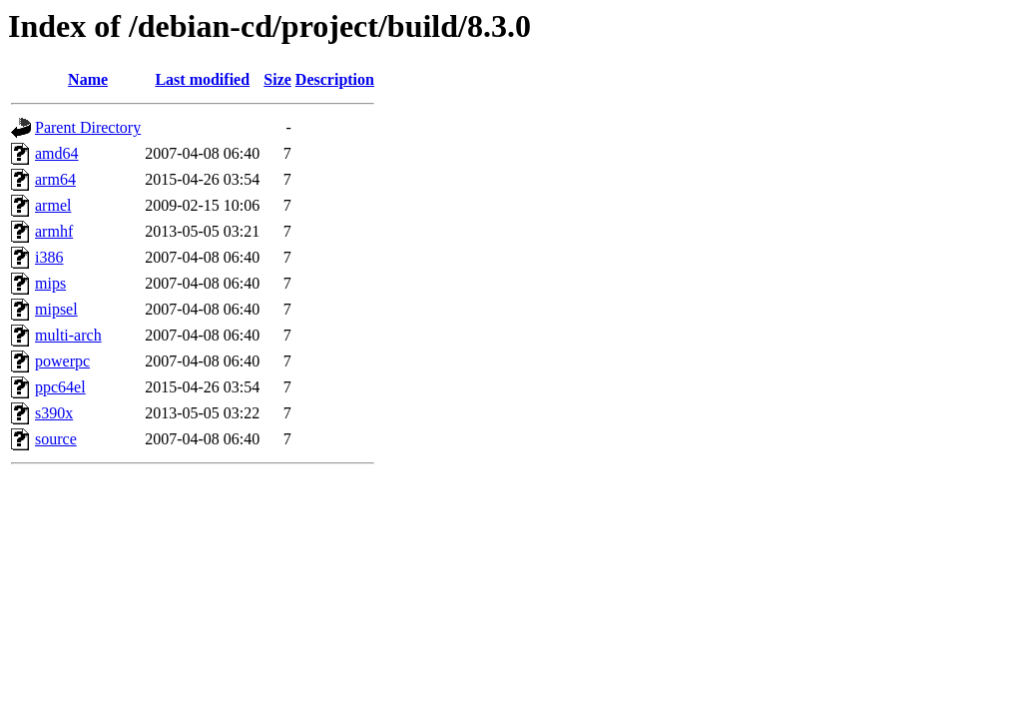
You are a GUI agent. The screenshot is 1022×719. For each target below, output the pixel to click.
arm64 (55, 179)
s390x (54, 412)
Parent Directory (88, 127)
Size (277, 79)
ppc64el (60, 386)
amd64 (57, 153)
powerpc (62, 361)
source (56, 438)
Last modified (202, 79)
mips (50, 283)
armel (53, 205)
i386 (49, 257)
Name (88, 79)
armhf (54, 231)
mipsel (56, 309)
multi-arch (68, 335)
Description (334, 79)
